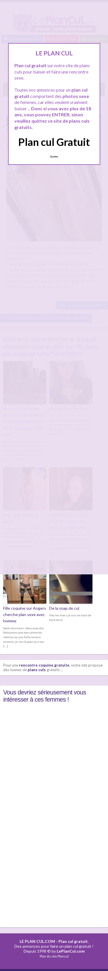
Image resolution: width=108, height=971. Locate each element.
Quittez (54, 156)
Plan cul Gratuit (54, 142)
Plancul (63, 956)
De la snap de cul (64, 608)
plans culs (37, 669)
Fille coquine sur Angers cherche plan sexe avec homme (24, 614)
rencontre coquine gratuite (44, 665)
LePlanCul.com (71, 951)
